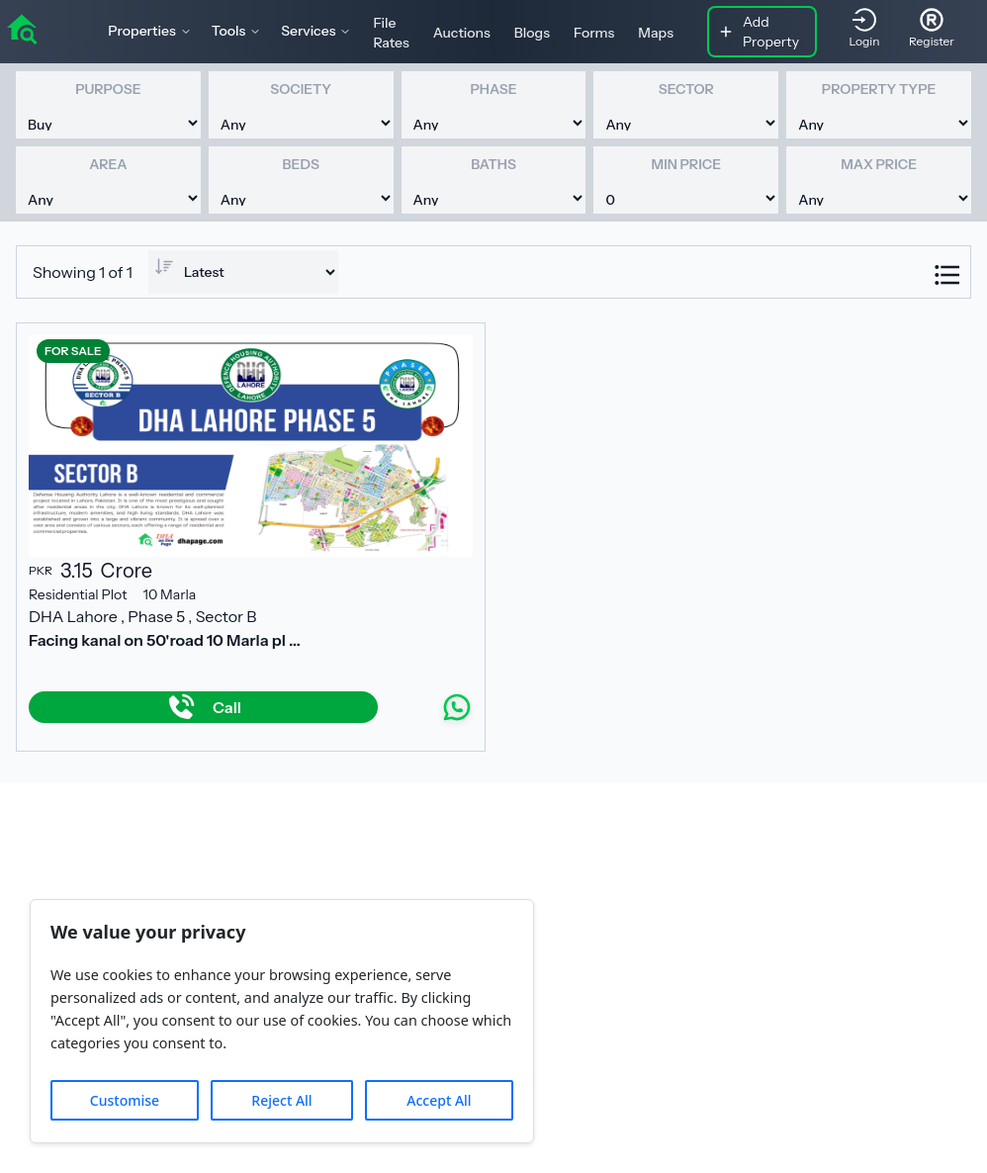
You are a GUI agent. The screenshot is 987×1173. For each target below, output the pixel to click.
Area (108, 164)
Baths (493, 164)
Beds (301, 164)
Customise (124, 1100)
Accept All (438, 1100)
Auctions (462, 33)
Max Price (879, 164)
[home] (22, 27)
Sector (686, 89)
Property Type (879, 89)
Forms (594, 33)
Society (300, 89)
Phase (493, 89)
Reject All (281, 1100)
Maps (655, 33)
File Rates (390, 32)
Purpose (107, 89)
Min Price (686, 164)
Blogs (532, 33)
